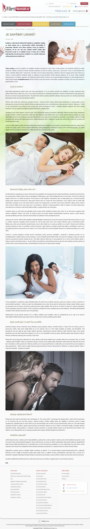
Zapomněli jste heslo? (67, 6)
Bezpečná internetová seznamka (19, 481)
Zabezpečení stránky (16, 486)
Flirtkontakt (9, 29)
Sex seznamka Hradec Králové (43, 508)
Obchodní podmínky (16, 473)
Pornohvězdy (69, 24)
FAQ (12, 479)
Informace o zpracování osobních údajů (20, 476)
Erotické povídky (24, 24)
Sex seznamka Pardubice (42, 502)
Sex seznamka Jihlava (41, 492)
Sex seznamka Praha (41, 479)
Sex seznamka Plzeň (41, 481)
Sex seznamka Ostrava (41, 484)
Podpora (64, 479)
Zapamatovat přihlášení (82, 6)
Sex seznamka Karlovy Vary (43, 489)
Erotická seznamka (41, 473)
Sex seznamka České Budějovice (44, 505)
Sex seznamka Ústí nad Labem (43, 497)
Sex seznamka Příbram (41, 513)
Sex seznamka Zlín (40, 494)
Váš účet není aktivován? (54, 6)
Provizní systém (66, 473)
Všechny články (8, 24)
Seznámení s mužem (16, 497)
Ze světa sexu (55, 24)
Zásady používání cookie (17, 484)
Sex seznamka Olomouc (42, 510)
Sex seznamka (39, 476)
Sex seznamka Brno (41, 486)
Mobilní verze (45, 521)
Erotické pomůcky (40, 24)
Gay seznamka (65, 476)
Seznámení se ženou (16, 494)
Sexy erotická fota (15, 489)
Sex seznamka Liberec (41, 500)
